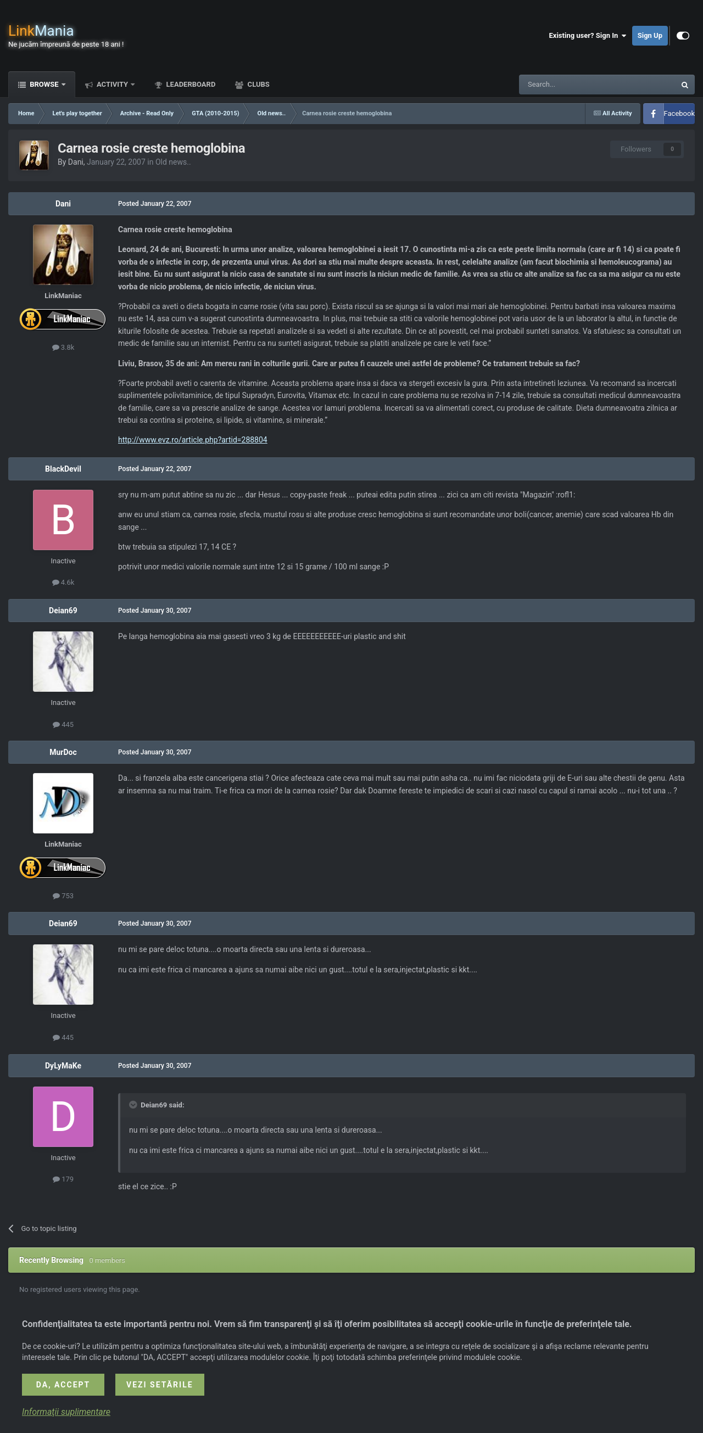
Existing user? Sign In (588, 36)
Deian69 (63, 610)
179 (63, 1179)
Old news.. (173, 162)
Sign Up (650, 35)
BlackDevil (63, 468)
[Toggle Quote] (134, 1104)
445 (63, 724)
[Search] (571, 84)
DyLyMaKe (63, 1065)
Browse (44, 84)
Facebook (679, 113)
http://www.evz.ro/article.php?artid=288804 (192, 439)
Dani (75, 162)
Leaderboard (189, 84)
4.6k (63, 582)
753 (63, 896)
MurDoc (63, 752)
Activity (112, 84)
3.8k (63, 347)
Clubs (257, 84)
